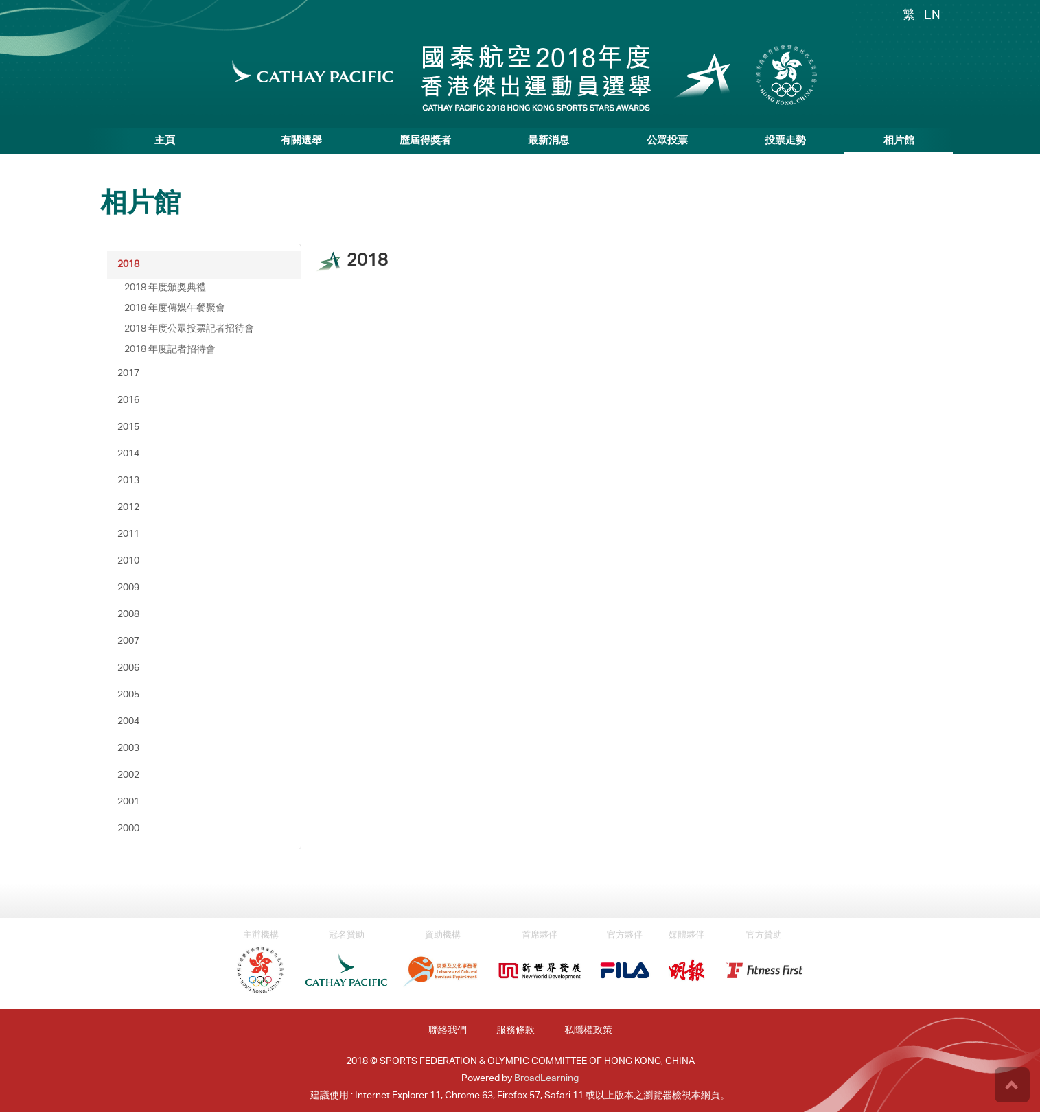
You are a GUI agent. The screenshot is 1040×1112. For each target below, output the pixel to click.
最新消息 (548, 141)
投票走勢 (785, 141)
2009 (128, 588)
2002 (128, 775)
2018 (128, 265)
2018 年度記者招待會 (170, 350)
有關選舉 (301, 141)
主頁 (164, 141)
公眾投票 (667, 141)
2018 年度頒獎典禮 (165, 288)
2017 (128, 374)
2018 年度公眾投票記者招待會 (189, 329)
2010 (128, 561)
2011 (128, 535)
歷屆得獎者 (425, 141)
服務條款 (515, 1031)
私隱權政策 (588, 1031)
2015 (128, 427)
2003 (128, 749)
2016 (128, 401)
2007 (128, 642)
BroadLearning (546, 1079)
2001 (128, 802)
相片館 (898, 141)
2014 (128, 454)
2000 (128, 829)
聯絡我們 (447, 1031)
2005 (128, 695)
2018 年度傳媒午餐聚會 (174, 309)
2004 (128, 722)
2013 (128, 481)
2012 (128, 508)
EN (932, 16)
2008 (128, 615)
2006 (128, 668)
